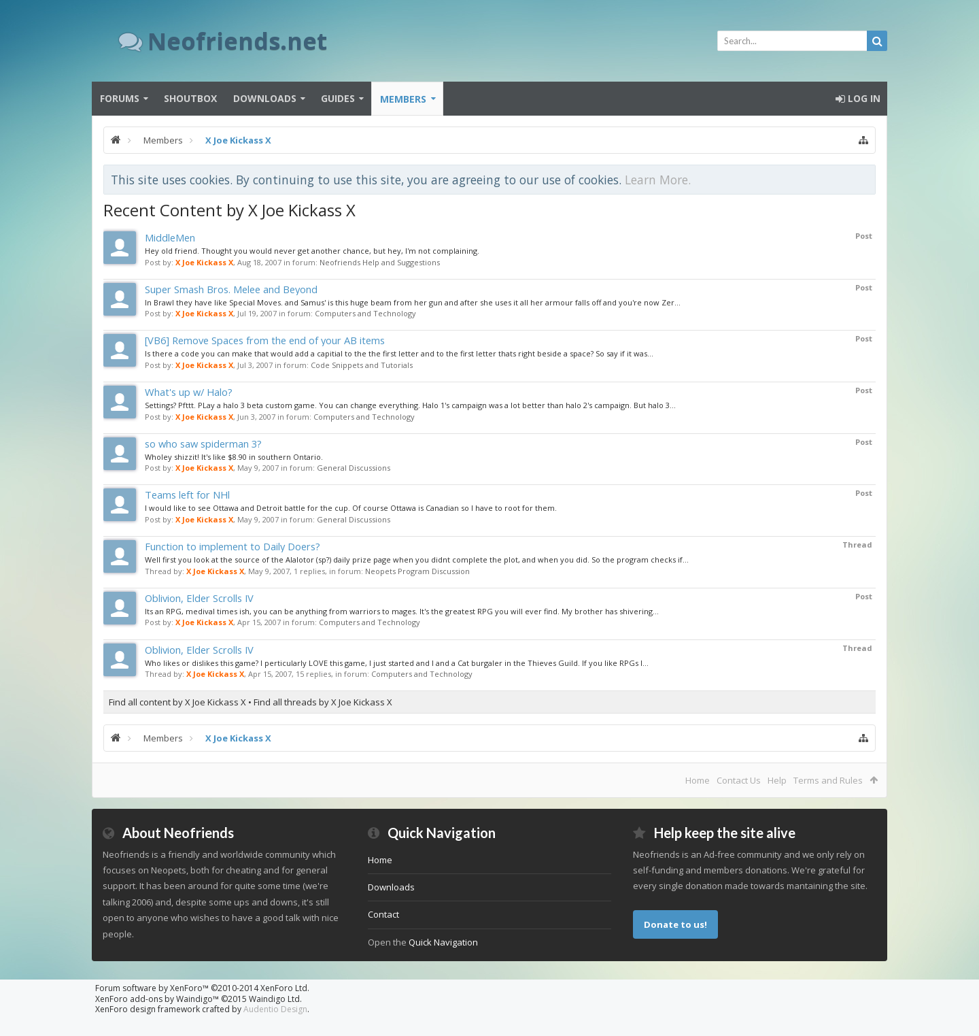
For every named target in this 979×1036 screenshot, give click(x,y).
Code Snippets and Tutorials (362, 365)
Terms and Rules (828, 780)
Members (403, 99)
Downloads (264, 98)
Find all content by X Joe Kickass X (177, 702)
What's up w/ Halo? (189, 392)
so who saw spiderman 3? (203, 443)
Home (697, 780)
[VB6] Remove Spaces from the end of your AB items (265, 340)
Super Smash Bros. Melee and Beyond (231, 289)
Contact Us (739, 780)
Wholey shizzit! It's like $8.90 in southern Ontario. (234, 457)
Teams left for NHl (187, 494)
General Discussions (353, 468)
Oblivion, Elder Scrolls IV (199, 598)
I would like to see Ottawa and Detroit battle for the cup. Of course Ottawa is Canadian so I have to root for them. (351, 508)
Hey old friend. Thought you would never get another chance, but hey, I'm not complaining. (312, 251)
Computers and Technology (365, 313)
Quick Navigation (443, 942)
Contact (383, 914)
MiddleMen (170, 237)
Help (777, 780)
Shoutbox (190, 98)
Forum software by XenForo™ (202, 988)
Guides (338, 98)
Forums (119, 98)
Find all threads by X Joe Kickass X (323, 702)
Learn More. (658, 179)
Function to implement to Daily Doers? (232, 546)
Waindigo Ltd (274, 999)
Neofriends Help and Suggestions (380, 262)
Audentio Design (275, 1009)
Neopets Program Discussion (417, 571)
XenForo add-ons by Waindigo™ (157, 999)
